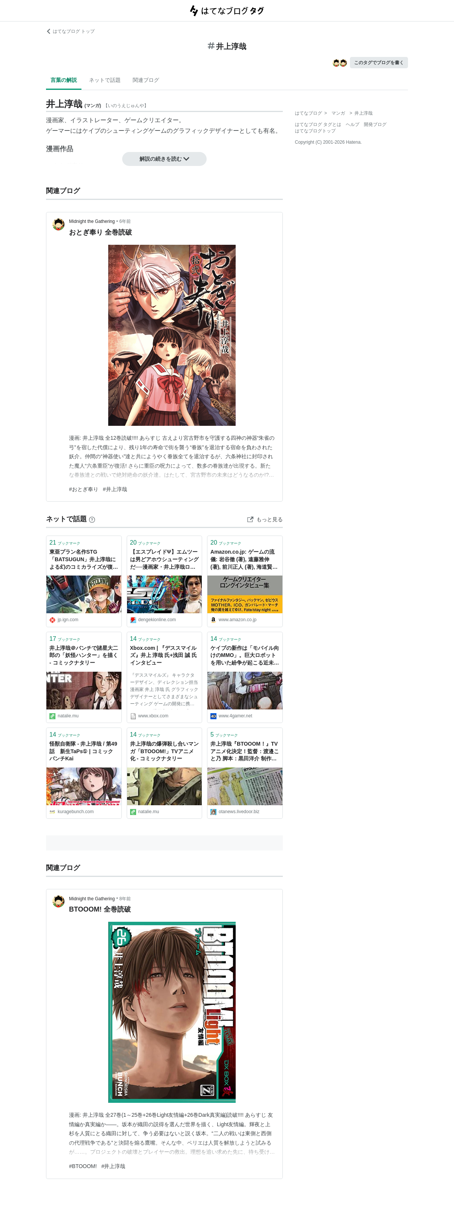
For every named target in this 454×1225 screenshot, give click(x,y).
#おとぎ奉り (83, 489)
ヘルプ (352, 124)
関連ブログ (146, 80)
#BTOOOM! (83, 1166)
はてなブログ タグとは (318, 124)
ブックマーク (64, 542)
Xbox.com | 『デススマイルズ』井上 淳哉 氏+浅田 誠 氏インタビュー (163, 655)
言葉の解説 (64, 80)
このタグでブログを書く (379, 62)
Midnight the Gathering (92, 221)
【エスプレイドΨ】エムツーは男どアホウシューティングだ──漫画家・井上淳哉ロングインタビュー (164, 560)
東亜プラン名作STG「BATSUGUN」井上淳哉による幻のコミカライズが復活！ (82, 560)
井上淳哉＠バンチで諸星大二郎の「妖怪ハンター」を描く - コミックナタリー (83, 655)
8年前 (125, 898)
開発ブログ (375, 124)
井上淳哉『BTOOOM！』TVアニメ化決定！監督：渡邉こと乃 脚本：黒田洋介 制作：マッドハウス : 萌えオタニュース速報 (244, 752)
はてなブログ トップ (70, 31)
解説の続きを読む (164, 159)
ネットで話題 (105, 80)
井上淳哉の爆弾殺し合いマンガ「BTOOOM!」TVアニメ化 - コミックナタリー (164, 751)
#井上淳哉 (115, 489)
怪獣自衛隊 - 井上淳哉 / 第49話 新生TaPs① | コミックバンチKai (83, 751)
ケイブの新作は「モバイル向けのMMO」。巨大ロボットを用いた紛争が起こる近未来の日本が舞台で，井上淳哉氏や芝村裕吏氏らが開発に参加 (244, 656)
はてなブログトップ (315, 131)
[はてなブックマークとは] (92, 519)
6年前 (125, 221)
